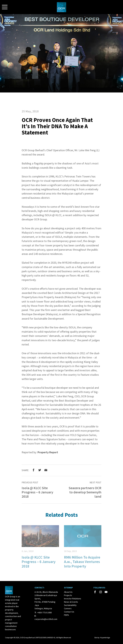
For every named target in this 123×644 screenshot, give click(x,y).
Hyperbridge (105, 637)
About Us (68, 592)
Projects (68, 595)
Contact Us (69, 611)
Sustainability (70, 605)
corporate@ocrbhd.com (46, 619)
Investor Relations (72, 598)
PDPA (66, 615)
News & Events (71, 601)
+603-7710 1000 (44, 612)
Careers (68, 608)
